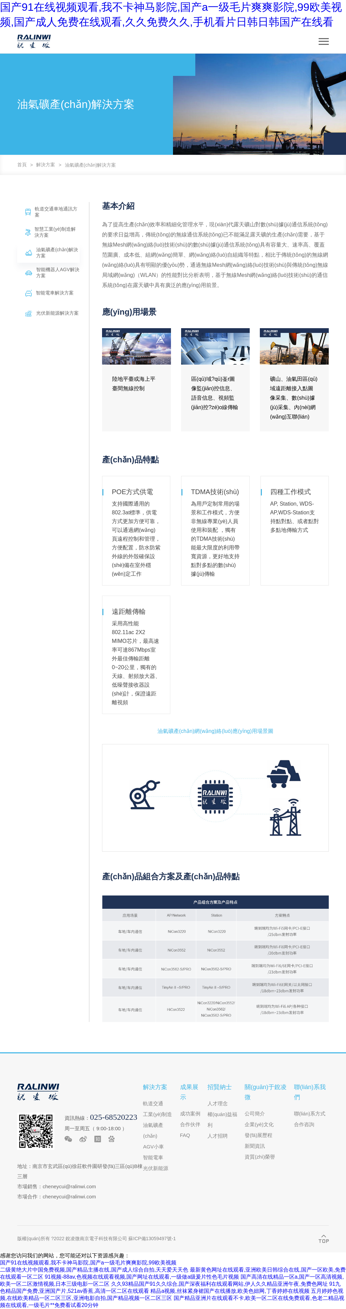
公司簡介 (255, 1113)
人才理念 (217, 1103)
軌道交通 (153, 1103)
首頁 (22, 164)
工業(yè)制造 (157, 1114)
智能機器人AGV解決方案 (52, 272)
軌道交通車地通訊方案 (51, 212)
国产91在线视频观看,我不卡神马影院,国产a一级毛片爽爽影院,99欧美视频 (88, 1262)
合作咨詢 (304, 1124)
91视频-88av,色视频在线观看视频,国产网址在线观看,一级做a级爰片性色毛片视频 (142, 1277)
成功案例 (190, 1113)
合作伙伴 (190, 1124)
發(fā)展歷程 (259, 1135)
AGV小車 (153, 1146)
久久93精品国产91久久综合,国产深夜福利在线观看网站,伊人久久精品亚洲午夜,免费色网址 (219, 1284)
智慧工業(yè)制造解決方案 (50, 232)
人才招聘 (217, 1136)
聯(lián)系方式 (309, 1113)
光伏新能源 (155, 1168)
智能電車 (153, 1157)
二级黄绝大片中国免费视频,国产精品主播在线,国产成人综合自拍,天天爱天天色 (94, 1270)
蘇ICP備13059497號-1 (152, 1238)
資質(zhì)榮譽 (260, 1157)
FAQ (185, 1135)
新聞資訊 (255, 1146)
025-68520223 (113, 1117)
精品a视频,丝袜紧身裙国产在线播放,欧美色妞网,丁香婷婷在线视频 (229, 1291)
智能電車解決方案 (49, 293)
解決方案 (45, 164)
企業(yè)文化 (259, 1124)
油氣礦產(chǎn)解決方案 (90, 165)
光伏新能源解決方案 (52, 313)
